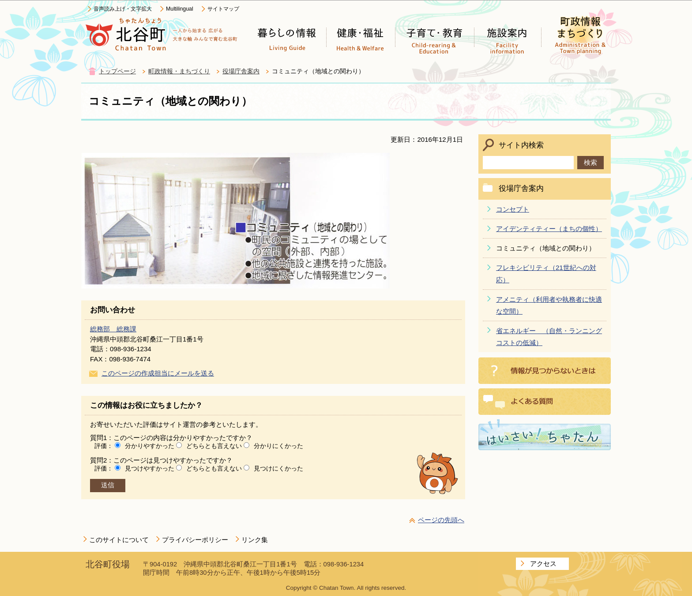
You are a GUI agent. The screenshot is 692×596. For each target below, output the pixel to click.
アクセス (543, 563)
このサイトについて (119, 539)
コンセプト (512, 209)
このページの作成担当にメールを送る (158, 373)
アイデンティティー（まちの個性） (549, 228)
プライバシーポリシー (195, 539)
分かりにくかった (278, 445)
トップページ (117, 71)
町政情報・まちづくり (179, 71)
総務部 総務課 (113, 329)
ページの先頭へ (441, 520)
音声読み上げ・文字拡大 (123, 9)
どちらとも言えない (214, 445)
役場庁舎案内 (241, 71)
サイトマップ (223, 9)
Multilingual (179, 9)
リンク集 (254, 539)
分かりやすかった (149, 445)
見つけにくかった (278, 468)
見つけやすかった (149, 468)
